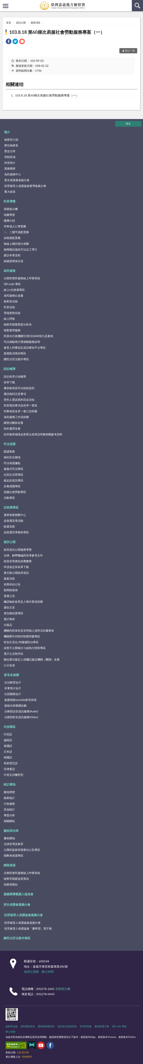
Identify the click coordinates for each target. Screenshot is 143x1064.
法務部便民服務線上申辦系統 (22, 278)
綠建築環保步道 (13, 261)
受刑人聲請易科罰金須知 (19, 399)
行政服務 (9, 803)
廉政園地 (9, 838)
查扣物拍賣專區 (13, 613)
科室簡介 (9, 162)
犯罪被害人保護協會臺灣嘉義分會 (25, 185)
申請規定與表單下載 (16, 567)
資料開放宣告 (27, 1026)
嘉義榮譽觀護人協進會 (18, 894)
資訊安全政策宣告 (67, 1026)
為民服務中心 (12, 174)
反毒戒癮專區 (12, 486)
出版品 (8, 624)
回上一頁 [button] (130, 50)
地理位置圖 (31, 971)
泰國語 (8, 745)
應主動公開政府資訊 (16, 572)
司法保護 (9, 444)
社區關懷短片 (12, 694)
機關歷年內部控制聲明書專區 (22, 636)
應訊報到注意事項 (15, 393)
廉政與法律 (11, 830)
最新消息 (35, 22)
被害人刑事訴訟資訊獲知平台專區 (25, 347)
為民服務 (9, 270)
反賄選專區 (11, 507)
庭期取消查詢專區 (15, 353)
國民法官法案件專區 (16, 359)
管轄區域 (9, 157)
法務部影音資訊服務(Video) (21, 717)
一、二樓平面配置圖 (16, 232)
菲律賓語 (9, 769)
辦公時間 (48, 971)
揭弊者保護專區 (13, 855)
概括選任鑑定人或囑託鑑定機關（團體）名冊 (32, 659)
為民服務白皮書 (13, 295)
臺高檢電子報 (102, 1026)
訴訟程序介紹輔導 (15, 376)
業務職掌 (9, 168)
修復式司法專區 (13, 468)
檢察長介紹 (11, 139)
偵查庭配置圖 (12, 238)
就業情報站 (11, 884)
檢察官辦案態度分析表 (18, 324)
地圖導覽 (9, 214)
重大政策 (9, 191)
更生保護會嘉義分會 (16, 180)
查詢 (137, 5)
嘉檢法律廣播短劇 (15, 705)
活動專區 (9, 497)
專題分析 (9, 815)
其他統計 (9, 809)
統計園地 (9, 784)
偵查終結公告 (12, 584)
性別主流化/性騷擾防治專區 (21, 642)
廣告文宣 (9, 607)
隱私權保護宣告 (46, 1026)
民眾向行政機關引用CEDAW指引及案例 (28, 336)
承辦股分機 (11, 209)
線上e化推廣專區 (14, 289)
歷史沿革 (9, 151)
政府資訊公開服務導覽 (18, 549)
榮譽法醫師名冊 (13, 422)
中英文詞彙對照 (13, 774)
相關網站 (9, 821)
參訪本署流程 (12, 255)
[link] (8, 42)
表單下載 (9, 382)
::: (3, 2)
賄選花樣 (9, 526)
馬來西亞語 (11, 763)
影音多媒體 (11, 675)
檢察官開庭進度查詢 (16, 878)
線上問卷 (9, 318)
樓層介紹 (9, 220)
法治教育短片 (12, 682)
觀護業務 (9, 451)
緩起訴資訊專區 (13, 480)
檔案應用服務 (12, 330)
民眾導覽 (9, 201)
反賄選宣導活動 (13, 520)
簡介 (7, 132)
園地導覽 (9, 792)
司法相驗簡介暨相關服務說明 (22, 341)
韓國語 (8, 757)
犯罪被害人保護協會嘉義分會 (23, 915)
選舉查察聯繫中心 (15, 515)
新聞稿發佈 (11, 590)
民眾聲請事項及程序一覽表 (20, 405)
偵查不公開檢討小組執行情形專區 (25, 648)
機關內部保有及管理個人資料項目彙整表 (29, 630)
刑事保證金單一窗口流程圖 (20, 411)
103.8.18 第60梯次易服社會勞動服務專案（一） (57, 32)
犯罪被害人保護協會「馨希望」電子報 (28, 928)
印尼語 (8, 734)
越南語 (8, 740)
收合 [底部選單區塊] (128, 123)
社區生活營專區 (13, 474)
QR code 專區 (12, 284)
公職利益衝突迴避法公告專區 (22, 849)
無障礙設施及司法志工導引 (20, 249)
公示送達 (9, 665)
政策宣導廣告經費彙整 (18, 561)
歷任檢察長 (11, 145)
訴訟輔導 (9, 368)
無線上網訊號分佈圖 (16, 243)
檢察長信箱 (11, 301)
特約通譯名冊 (12, 428)
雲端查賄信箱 (12, 312)
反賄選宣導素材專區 (16, 532)
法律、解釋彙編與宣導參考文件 (23, 555)
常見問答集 (86, 1026)
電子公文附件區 (13, 653)
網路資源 (9, 865)
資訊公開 (21, 22)
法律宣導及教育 (13, 844)
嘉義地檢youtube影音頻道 (20, 699)
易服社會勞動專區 (15, 492)
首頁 (8, 22)
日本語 (8, 751)
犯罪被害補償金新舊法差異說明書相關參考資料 (33, 434)
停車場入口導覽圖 (15, 226)
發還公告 (9, 595)
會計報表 (9, 619)
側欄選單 (5, 6)
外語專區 (9, 726)
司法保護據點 (12, 463)
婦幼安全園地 (12, 457)
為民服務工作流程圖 (16, 417)
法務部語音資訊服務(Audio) (21, 711)
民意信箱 (9, 307)
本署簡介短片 (12, 688)
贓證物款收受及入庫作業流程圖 (23, 601)
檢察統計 (9, 797)
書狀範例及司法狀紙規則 (19, 388)
